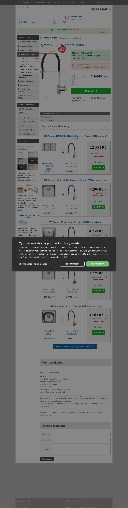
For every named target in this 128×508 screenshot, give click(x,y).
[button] (33, 263)
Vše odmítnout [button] (70, 264)
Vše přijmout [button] (97, 264)
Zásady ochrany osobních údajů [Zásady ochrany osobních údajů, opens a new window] (55, 256)
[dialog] (64, 254)
